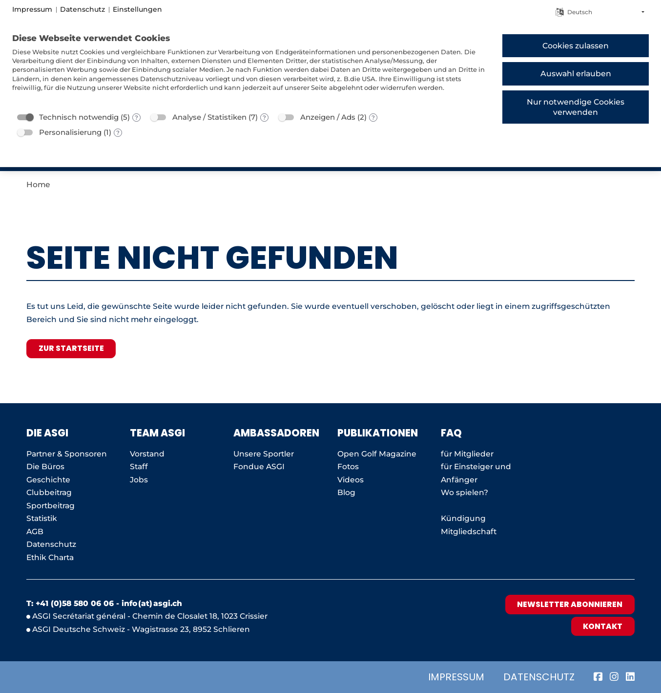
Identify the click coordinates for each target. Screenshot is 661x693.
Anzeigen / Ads (327, 117)
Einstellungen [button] (137, 9)
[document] (249, 69)
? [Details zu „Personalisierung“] (118, 132)
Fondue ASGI (259, 466)
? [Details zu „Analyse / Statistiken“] (264, 117)
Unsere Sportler (263, 453)
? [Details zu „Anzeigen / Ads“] (373, 117)
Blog (346, 492)
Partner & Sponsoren (66, 453)
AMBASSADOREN (276, 433)
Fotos (348, 466)
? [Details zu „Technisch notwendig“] (136, 117)
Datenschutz (539, 677)
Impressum (456, 677)
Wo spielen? (465, 492)
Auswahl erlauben (575, 73)
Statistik (41, 518)
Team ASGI (157, 433)
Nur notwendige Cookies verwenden (575, 107)
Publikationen (377, 433)
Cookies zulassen (575, 45)
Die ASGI (47, 433)
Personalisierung (70, 132)
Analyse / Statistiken (209, 117)
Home (38, 184)
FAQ (451, 433)
